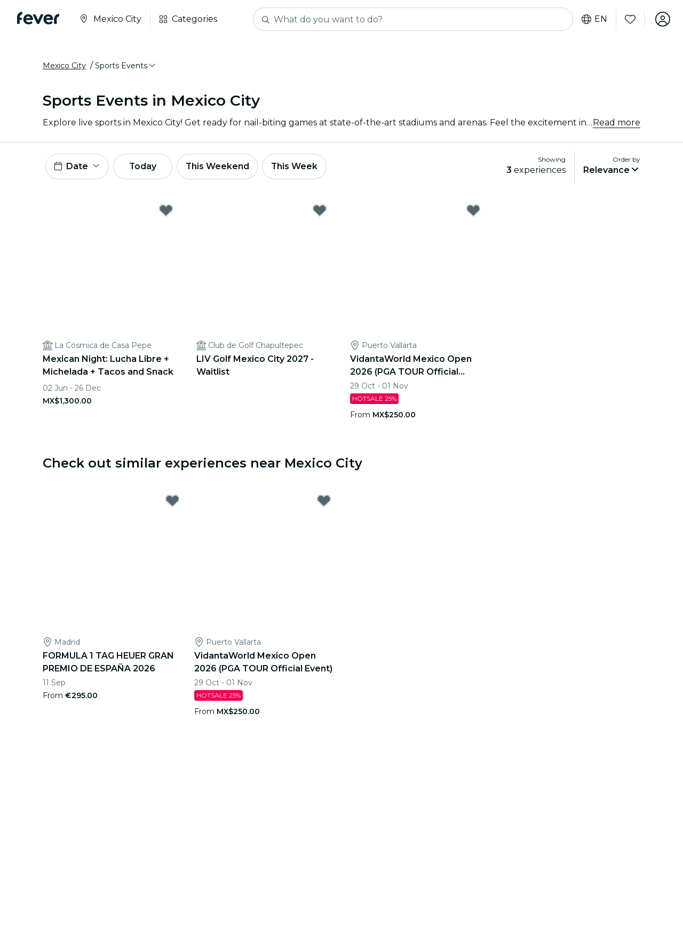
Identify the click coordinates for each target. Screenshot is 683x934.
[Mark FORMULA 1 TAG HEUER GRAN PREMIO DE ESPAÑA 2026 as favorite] (172, 501)
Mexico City (64, 65)
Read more (616, 122)
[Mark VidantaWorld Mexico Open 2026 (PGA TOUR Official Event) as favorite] (473, 210)
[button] (126, 65)
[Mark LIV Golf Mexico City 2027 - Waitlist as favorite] (320, 210)
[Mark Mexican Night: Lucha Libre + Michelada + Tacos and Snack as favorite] (166, 210)
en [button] (594, 19)
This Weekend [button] (218, 166)
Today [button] (143, 166)
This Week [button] (296, 166)
